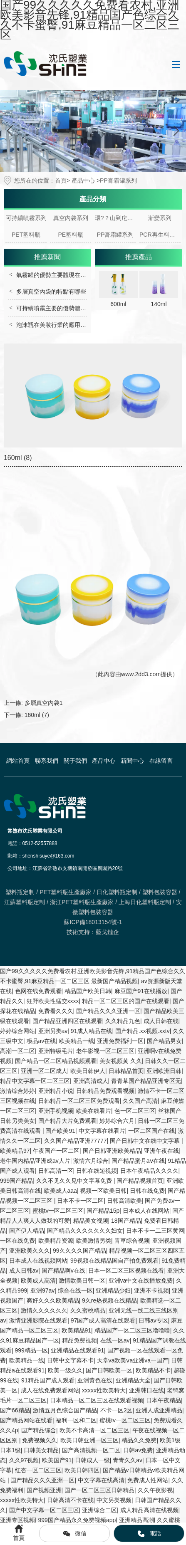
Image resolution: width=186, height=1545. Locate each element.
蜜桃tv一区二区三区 (58, 1210)
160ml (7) (37, 715)
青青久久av (127, 1460)
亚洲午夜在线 (161, 1150)
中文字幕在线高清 (101, 1480)
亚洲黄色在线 (94, 1380)
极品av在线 (41, 1041)
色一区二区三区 (134, 1110)
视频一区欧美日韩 (103, 1190)
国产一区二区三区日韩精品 (99, 1490)
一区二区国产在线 (151, 1130)
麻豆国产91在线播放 (141, 991)
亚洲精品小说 (55, 1091)
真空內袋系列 (70, 218)
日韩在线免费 (147, 1190)
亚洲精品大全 (133, 1380)
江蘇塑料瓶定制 (24, 902)
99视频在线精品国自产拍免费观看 (114, 1260)
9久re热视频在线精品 (109, 1300)
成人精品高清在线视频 (149, 1510)
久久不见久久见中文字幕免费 (75, 1180)
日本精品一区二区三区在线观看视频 (96, 1400)
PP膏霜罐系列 (115, 234)
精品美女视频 (90, 1220)
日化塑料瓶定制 (117, 892)
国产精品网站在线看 (26, 1420)
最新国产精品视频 (114, 981)
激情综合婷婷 (17, 1091)
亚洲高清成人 (90, 1081)
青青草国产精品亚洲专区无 (146, 1081)
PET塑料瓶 (26, 234)
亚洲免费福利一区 (120, 1041)
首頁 (61, 180)
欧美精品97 (15, 1150)
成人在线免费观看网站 (50, 1390)
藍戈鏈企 (107, 932)
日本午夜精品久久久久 (149, 1170)
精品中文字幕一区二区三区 (35, 1081)
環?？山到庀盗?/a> (115, 218)
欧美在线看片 (93, 1110)
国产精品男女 (164, 1041)
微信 (74, 1534)
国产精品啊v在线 (63, 1270)
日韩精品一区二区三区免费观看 (79, 1101)
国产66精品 (15, 1410)
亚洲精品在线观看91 (77, 1350)
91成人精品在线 (91, 1031)
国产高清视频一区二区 (91, 1450)
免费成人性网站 (147, 1480)
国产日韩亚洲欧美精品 (112, 1150)
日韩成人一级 (92, 1460)
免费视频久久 (39, 1440)
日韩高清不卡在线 (70, 1500)
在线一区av (115, 1340)
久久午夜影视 (155, 1490)
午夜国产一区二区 (56, 1150)
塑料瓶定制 (20, 892)
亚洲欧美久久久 (29, 1250)
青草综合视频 (131, 1240)
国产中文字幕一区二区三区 (44, 1510)
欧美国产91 (57, 1460)
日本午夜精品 (163, 1400)
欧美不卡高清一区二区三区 (94, 1430)
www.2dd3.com (141, 674)
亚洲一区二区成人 (44, 1071)
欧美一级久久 (65, 1370)
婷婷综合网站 (17, 1031)
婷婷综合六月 (116, 1120)
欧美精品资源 (55, 1240)
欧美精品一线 (76, 1041)
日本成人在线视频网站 (38, 1260)
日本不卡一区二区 (80, 1200)
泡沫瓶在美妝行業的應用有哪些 (57, 324)
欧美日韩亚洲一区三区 (89, 1440)
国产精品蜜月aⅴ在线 (138, 1160)
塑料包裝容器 (159, 892)
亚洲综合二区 (99, 1510)
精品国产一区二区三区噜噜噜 (132, 1330)
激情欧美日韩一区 (82, 1280)
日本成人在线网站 (146, 1210)
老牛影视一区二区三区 (105, 1051)
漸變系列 (159, 218)
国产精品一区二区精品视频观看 (56, 1061)
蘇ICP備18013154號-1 (93, 922)
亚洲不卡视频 (151, 1290)
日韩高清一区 (55, 1170)
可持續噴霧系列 (26, 218)
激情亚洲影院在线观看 (38, 1320)
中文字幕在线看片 (102, 1130)
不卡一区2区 (116, 1410)
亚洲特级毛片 (55, 1051)
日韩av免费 (138, 1450)
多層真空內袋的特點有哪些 (51, 291)
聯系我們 (46, 760)
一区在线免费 (17, 1240)
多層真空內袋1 (44, 703)
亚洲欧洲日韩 (163, 1071)
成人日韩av (24, 1270)
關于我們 (75, 760)
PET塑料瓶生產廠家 (66, 892)
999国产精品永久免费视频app (77, 1520)
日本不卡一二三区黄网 (155, 1230)
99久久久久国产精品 (79, 1250)
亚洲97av (42, 1290)
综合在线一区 (75, 1290)
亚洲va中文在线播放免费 (141, 1280)
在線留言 (161, 760)
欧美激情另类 (93, 1240)
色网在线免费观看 (38, 991)
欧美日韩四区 (81, 1470)
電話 (149, 1534)
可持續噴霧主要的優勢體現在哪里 (60, 308)
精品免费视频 (79, 1340)
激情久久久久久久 (44, 1310)
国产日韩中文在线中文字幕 (145, 1140)
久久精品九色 (122, 1021)
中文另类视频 (114, 1500)
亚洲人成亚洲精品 (159, 1410)
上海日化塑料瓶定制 (145, 902)
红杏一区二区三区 (38, 1470)
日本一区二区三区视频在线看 (126, 1270)
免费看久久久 (55, 1011)
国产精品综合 (38, 1430)
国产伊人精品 (26, 1230)
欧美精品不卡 (153, 1370)
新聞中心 (132, 760)
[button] (176, 131)
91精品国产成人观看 (47, 1380)
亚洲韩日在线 (146, 1390)
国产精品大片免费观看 (67, 1120)
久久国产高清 (140, 1101)
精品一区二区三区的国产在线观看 (125, 1001)
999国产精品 (16, 1180)
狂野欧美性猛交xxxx (53, 1001)
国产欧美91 (60, 1130)
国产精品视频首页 (140, 1180)
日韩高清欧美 (124, 1200)
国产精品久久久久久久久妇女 (85, 1230)
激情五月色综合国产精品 (65, 1410)
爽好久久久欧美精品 (53, 1300)
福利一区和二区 (76, 1420)
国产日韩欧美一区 (109, 1370)
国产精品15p (103, 1210)
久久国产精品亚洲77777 (75, 1140)
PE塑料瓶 (70, 234)
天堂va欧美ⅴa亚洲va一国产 (132, 1360)
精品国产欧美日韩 (87, 991)
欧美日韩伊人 (87, 1071)
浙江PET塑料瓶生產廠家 (82, 902)
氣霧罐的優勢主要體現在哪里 (54, 275)
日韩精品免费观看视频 (105, 1091)
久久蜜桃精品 (87, 1310)
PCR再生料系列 (160, 234)
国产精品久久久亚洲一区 (108, 1011)
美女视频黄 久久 (120, 1061)
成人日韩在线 (161, 1021)
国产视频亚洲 (44, 1490)
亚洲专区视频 (17, 1520)
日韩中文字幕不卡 (70, 1360)
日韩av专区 (153, 1320)
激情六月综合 (90, 1160)
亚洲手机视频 (55, 1110)
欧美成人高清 (38, 1280)
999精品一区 (31, 1350)
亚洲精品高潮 (136, 1520)
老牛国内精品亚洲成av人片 (35, 1160)
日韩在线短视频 (96, 1170)
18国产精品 (126, 1220)
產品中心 (83, 180)
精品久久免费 (139, 1440)
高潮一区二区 (17, 1051)
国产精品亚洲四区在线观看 (67, 1021)
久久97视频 (24, 1460)
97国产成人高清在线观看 (103, 1320)
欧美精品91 (77, 1330)
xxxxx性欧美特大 (104, 1390)
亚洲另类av (53, 1031)
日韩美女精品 (41, 1450)
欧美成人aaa (60, 1190)
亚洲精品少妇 (113, 1290)
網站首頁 (18, 760)
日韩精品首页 (126, 1071)
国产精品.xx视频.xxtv (142, 1031)
